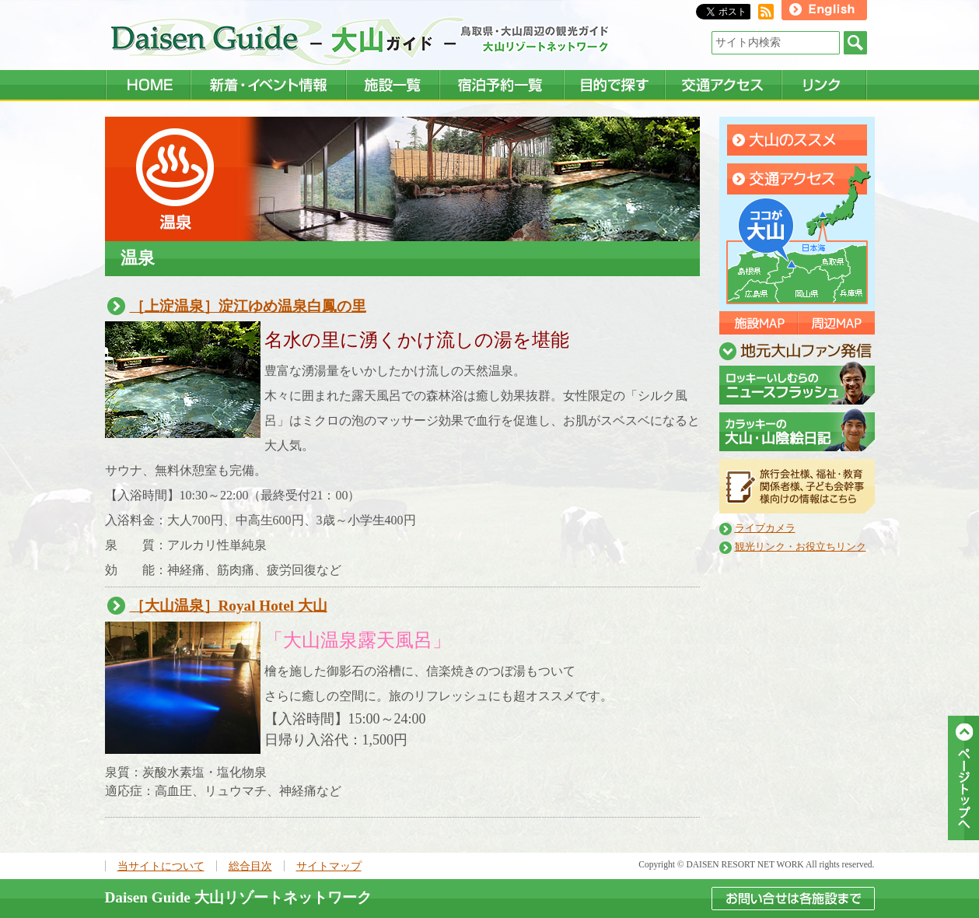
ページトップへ (963, 778)
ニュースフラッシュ (797, 383)
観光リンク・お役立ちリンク (800, 546)
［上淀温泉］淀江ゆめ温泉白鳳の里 (248, 306)
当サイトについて (161, 865)
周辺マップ (836, 323)
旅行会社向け (797, 486)
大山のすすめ (797, 140)
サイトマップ (329, 865)
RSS (766, 11)
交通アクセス (797, 178)
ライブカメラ (765, 528)
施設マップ (758, 323)
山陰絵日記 (797, 429)
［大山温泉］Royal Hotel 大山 (228, 605)
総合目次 (250, 865)
